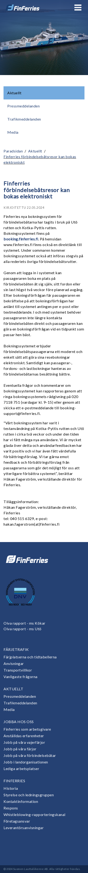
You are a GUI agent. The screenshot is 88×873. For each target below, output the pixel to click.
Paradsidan (13, 151)
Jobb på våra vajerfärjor (24, 742)
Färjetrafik (16, 649)
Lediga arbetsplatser (21, 768)
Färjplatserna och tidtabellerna (30, 657)
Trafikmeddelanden (24, 119)
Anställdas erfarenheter (24, 735)
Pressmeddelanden (23, 106)
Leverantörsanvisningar (24, 827)
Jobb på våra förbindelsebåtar (30, 755)
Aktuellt (14, 93)
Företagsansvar (17, 821)
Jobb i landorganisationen (26, 762)
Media (13, 132)
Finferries (14, 780)
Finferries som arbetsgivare (27, 729)
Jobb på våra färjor (20, 749)
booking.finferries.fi (21, 239)
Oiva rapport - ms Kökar (25, 623)
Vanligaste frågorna (21, 676)
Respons (11, 808)
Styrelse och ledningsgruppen (29, 795)
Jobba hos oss (19, 721)
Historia (11, 788)
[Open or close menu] (78, 7)
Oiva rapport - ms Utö (23, 628)
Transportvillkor (18, 670)
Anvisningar (14, 663)
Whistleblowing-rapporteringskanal (34, 814)
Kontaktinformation (21, 801)
